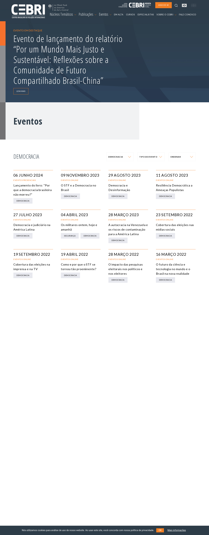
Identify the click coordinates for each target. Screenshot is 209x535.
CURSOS (130, 14)
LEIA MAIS (20, 91)
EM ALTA (118, 14)
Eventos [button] (105, 14)
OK (160, 530)
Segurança (70, 236)
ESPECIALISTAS (146, 14)
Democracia (22, 201)
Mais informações (177, 530)
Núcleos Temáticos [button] (63, 14)
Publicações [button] (87, 14)
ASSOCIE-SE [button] (163, 5)
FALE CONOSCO (187, 14)
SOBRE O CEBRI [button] (166, 14)
